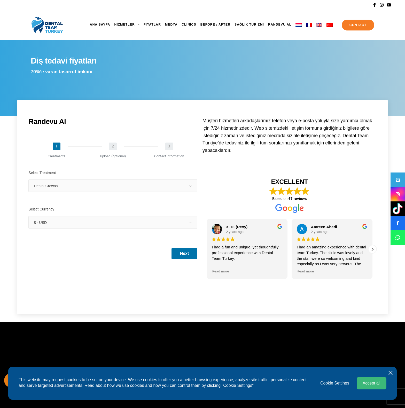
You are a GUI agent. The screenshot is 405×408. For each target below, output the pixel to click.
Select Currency (41, 209)
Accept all (371, 383)
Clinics (189, 24)
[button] (372, 249)
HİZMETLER (124, 24)
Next (184, 253)
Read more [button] (220, 271)
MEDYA (171, 24)
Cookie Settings (334, 383)
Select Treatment (42, 173)
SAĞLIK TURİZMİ (249, 24)
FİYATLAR (152, 24)
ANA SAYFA (100, 24)
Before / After (215, 24)
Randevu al (279, 24)
